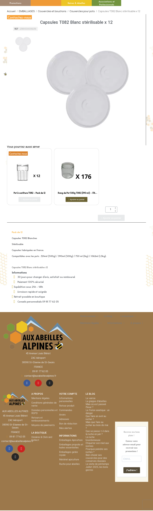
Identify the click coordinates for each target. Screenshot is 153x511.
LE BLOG (90, 394)
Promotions (15, 2)
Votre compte (89, 316)
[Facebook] (26, 383)
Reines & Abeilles (76, 2)
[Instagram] (50, 383)
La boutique (128, 316)
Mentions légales (90, 323)
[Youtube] (38, 383)
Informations (115, 323)
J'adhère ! (131, 471)
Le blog (109, 316)
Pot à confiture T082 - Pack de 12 (29, 192)
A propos (136, 323)
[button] (29, 199)
